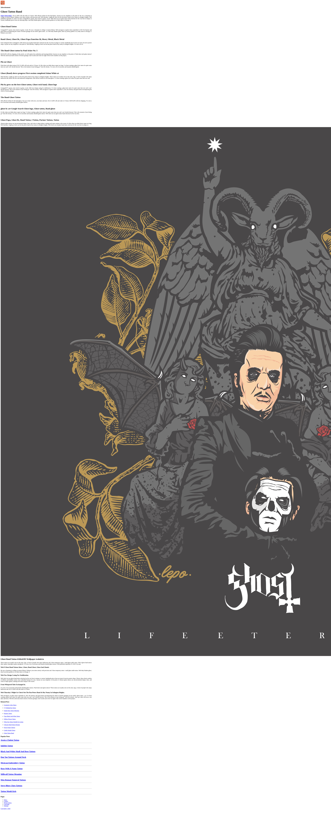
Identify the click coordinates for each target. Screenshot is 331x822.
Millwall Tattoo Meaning (11, 774)
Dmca (5, 800)
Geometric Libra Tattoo (10, 705)
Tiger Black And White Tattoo (12, 716)
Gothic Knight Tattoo (9, 730)
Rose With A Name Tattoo (12, 768)
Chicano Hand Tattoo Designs (12, 724)
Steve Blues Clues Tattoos (11, 786)
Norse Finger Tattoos (9, 727)
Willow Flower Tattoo (10, 719)
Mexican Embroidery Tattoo (13, 763)
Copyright (6, 804)
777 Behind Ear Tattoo (10, 708)
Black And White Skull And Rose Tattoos (18, 751)
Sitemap (6, 806)
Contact (6, 801)
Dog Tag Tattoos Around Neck (13, 757)
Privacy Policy (8, 803)
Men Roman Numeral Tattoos (13, 780)
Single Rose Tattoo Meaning (11, 710)
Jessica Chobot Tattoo (10, 740)
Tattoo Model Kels (8, 791)
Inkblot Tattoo (7, 746)
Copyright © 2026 (5, 808)
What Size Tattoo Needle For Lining (13, 722)
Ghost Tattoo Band (6, 15)
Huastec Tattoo (8, 713)
